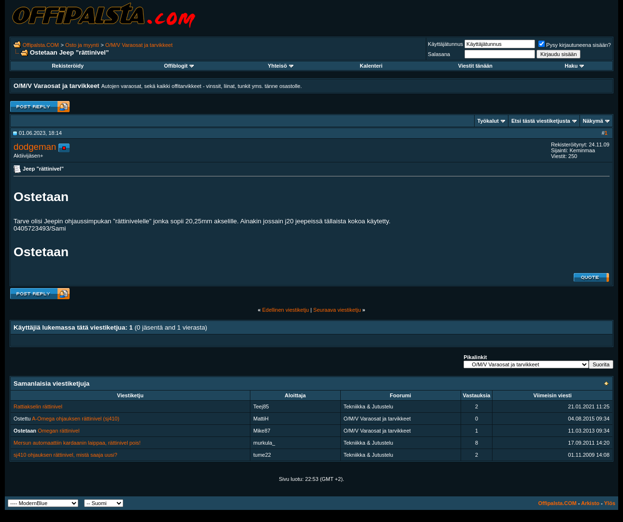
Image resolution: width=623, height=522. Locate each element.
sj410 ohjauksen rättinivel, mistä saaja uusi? (65, 455)
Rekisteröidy (68, 66)
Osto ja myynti (82, 45)
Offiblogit (179, 66)
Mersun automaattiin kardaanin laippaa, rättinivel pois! (77, 443)
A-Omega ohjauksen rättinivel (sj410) (75, 418)
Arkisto (590, 503)
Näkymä (593, 121)
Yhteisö (280, 66)
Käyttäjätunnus (445, 44)
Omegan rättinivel (58, 431)
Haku (574, 66)
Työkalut (488, 121)
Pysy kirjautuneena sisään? (574, 45)
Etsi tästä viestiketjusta (540, 121)
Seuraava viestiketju (337, 310)
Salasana (439, 54)
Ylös (609, 503)
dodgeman (35, 147)
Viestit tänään (475, 66)
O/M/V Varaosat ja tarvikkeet (139, 45)
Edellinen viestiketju (285, 310)
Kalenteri (371, 66)
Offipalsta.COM (41, 45)
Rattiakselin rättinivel (38, 406)
